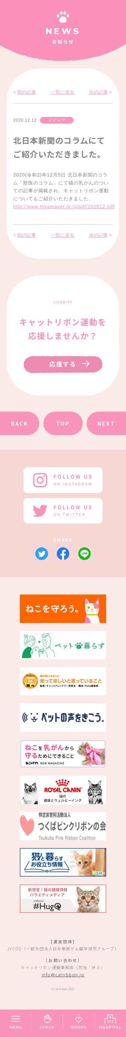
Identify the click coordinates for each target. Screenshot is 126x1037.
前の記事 (26, 92)
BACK (19, 423)
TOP (63, 423)
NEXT (106, 423)
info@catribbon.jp (63, 974)
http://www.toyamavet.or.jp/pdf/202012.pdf (64, 206)
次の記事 (98, 92)
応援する (62, 363)
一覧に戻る (62, 92)
